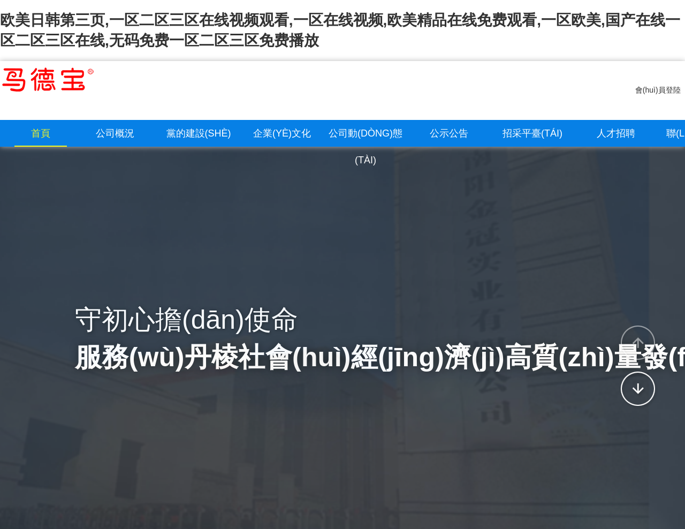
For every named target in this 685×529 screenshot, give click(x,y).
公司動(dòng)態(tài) (365, 146)
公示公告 (449, 133)
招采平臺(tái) (532, 133)
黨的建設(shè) (198, 133)
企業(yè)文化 (282, 133)
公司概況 (115, 133)
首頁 (40, 133)
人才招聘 (616, 133)
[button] (638, 342)
